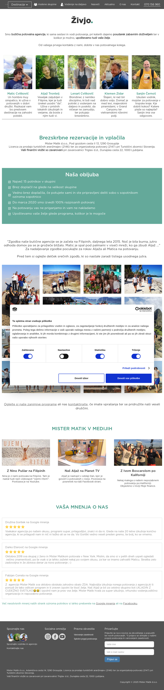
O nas (122, 4)
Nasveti (95, 4)
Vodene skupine (47, 4)
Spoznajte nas (15, 629)
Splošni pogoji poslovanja (85, 639)
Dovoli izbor (81, 378)
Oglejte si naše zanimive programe (30, 404)
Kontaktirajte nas (15, 648)
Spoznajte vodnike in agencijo (22, 644)
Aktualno (109, 4)
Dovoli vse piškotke (128, 378)
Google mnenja (105, 603)
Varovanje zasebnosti (83, 634)
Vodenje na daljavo (75, 4)
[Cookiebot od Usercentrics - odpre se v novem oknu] (138, 309)
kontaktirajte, (78, 404)
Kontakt (135, 4)
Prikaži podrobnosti (134, 368)
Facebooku (130, 603)
